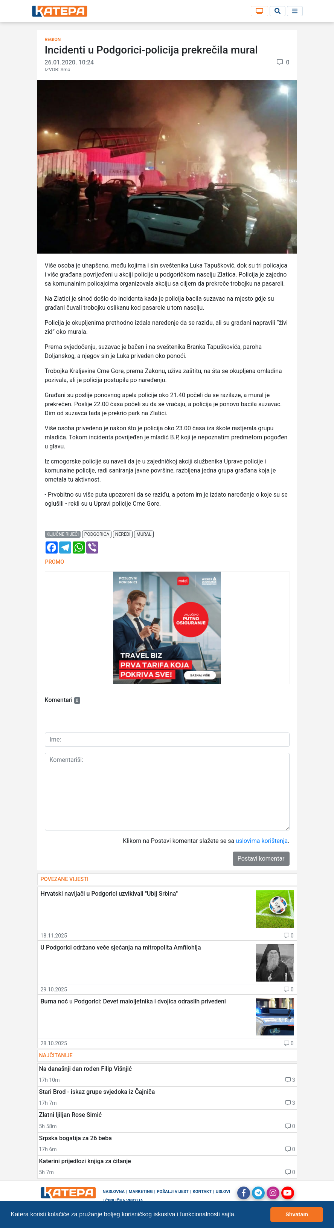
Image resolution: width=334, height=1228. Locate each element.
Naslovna (114, 1191)
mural (143, 534)
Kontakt (202, 1191)
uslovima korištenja (262, 840)
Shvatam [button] (296, 1214)
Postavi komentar (261, 858)
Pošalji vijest (173, 1191)
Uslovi (223, 1191)
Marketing (141, 1191)
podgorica (96, 534)
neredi (123, 534)
